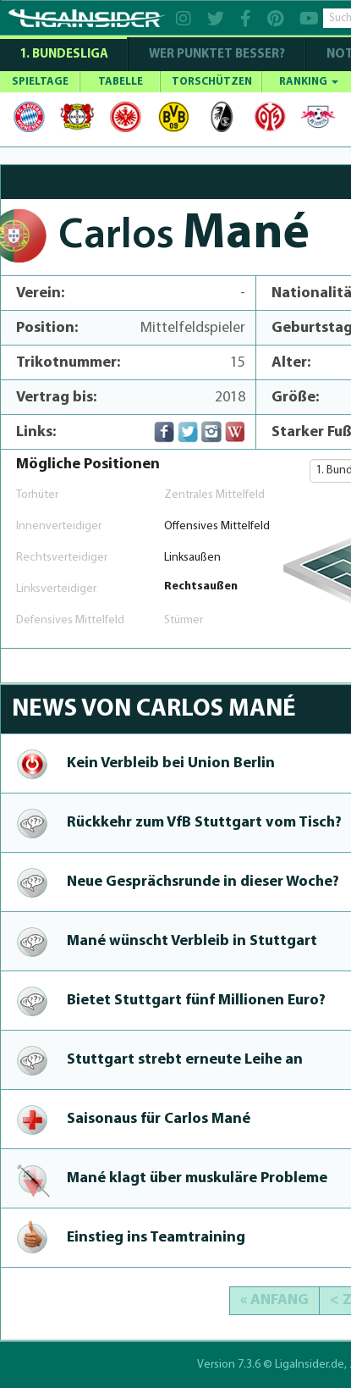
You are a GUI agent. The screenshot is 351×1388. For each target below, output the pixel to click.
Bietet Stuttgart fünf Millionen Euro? (196, 1001)
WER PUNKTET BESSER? (217, 54)
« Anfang (274, 1300)
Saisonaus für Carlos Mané (158, 1119)
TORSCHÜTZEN (212, 81)
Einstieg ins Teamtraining (156, 1238)
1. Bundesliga (63, 54)
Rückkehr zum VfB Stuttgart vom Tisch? (204, 823)
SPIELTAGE (40, 81)
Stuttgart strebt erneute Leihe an (185, 1060)
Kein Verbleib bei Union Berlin (171, 763)
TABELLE (120, 81)
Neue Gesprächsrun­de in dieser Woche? (203, 882)
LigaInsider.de (309, 1364)
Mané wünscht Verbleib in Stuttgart (192, 941)
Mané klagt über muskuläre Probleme (197, 1178)
